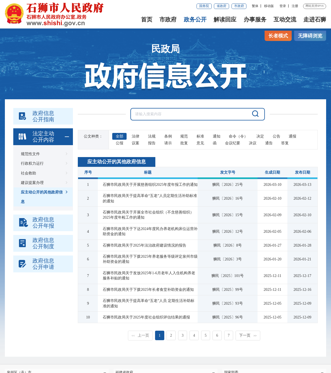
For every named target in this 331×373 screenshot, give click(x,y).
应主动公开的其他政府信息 (43, 195)
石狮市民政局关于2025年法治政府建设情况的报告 (144, 245)
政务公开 (195, 19)
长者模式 (278, 36)
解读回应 (225, 19)
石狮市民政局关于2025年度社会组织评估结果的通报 (146, 317)
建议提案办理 (43, 182)
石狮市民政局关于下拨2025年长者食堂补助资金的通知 (148, 289)
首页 (146, 19)
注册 (295, 6)
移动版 (269, 6)
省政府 (221, 6)
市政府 (239, 6)
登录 (282, 6)
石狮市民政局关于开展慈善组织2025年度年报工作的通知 (150, 184)
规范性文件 (43, 154)
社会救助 (43, 173)
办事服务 (255, 19)
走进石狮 (314, 19)
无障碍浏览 (310, 36)
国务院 (204, 6)
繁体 (255, 6)
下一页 (247, 335)
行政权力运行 (43, 163)
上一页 (140, 335)
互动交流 (285, 19)
